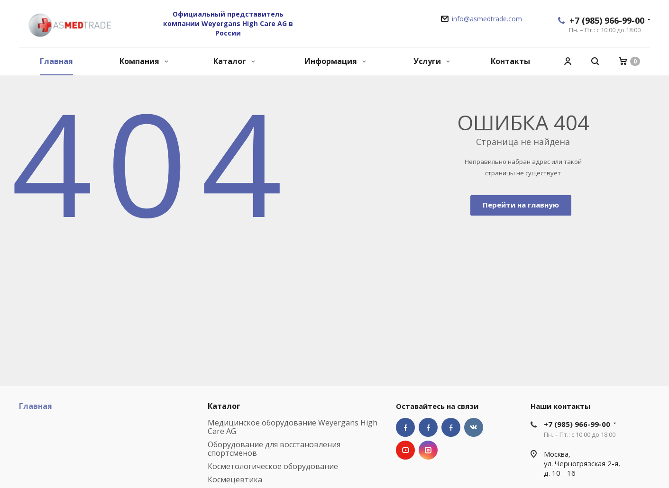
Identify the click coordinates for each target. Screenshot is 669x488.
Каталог (234, 61)
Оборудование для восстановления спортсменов (274, 448)
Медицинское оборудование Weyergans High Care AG (292, 426)
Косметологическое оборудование (273, 466)
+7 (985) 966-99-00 (606, 20)
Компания (143, 61)
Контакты (510, 61)
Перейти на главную (521, 204)
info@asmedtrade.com (487, 18)
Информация (335, 61)
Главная (56, 61)
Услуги (431, 61)
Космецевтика (235, 479)
